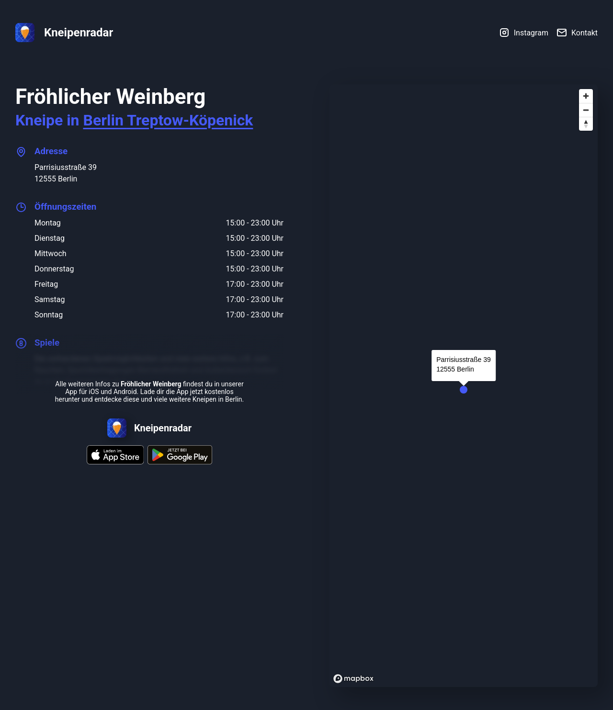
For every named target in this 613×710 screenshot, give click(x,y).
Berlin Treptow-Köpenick (168, 120)
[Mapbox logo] (353, 678)
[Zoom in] (586, 96)
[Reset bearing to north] (586, 124)
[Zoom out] (586, 110)
